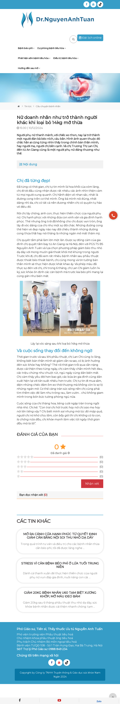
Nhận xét (92, 483)
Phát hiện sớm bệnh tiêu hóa (34, 58)
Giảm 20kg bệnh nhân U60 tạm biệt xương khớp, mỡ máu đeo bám (60, 594)
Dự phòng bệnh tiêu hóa (51, 48)
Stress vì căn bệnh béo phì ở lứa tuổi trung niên (60, 565)
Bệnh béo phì (26, 48)
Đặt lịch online (90, 37)
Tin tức (28, 106)
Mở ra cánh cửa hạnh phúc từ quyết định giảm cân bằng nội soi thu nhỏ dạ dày (60, 536)
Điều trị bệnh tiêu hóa (65, 58)
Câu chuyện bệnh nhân (48, 106)
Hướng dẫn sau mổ (29, 68)
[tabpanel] (60, 87)
